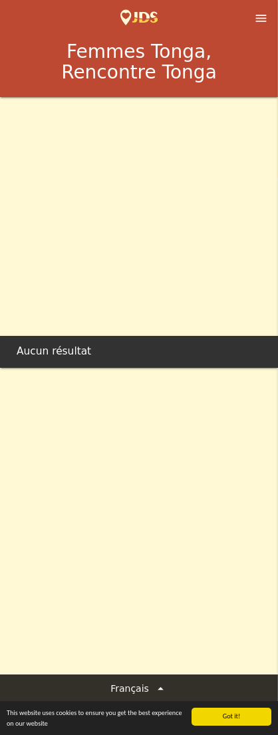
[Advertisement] (139, 243)
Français (139, 689)
